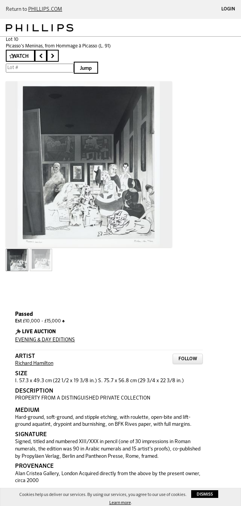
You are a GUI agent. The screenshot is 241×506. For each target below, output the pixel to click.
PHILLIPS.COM (45, 9)
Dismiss (205, 494)
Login (228, 9)
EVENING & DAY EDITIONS (45, 339)
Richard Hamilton (34, 363)
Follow (187, 359)
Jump (86, 68)
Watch (20, 56)
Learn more (120, 503)
